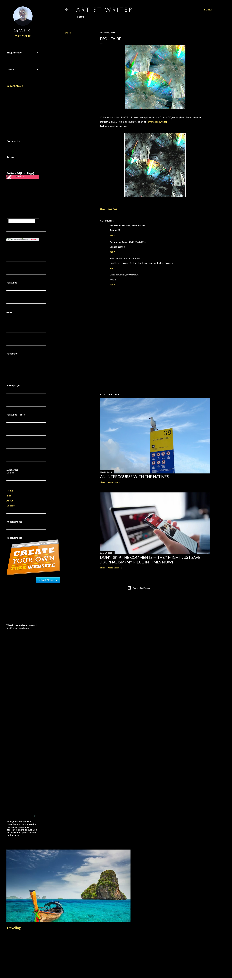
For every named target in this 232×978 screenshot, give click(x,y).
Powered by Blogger (139, 588)
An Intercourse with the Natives (134, 476)
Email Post (112, 209)
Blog (8, 495)
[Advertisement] (155, 362)
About (9, 500)
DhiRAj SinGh (23, 30)
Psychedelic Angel (157, 121)
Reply (113, 235)
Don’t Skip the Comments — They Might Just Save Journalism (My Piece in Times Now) (150, 559)
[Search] (208, 10)
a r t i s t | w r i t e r (104, 9)
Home (80, 17)
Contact (10, 505)
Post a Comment (114, 568)
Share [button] (68, 32)
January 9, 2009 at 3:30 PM (133, 225)
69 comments (113, 482)
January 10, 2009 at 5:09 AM (134, 242)
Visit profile (23, 36)
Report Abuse (14, 85)
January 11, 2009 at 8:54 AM (128, 258)
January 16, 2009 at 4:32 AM (128, 275)
